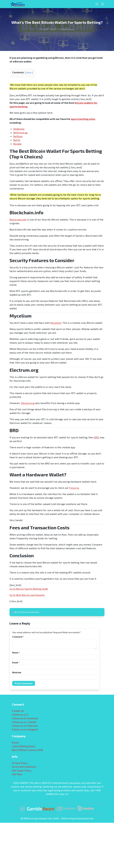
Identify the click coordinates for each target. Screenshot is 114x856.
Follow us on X (20, 714)
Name (16, 652)
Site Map (17, 774)
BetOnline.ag (20, 132)
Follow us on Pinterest (24, 725)
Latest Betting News (23, 746)
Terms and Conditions (24, 766)
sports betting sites (83, 118)
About (15, 742)
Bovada (17, 143)
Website (16, 672)
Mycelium (55, 322)
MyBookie (19, 128)
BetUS (16, 140)
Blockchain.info (18, 219)
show (28, 72)
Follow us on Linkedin (24, 721)
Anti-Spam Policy (21, 770)
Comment (18, 636)
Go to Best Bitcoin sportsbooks (27, 594)
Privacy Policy (20, 762)
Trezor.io (74, 487)
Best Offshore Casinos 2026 (27, 749)
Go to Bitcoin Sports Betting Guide (29, 588)
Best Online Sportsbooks (27, 612)
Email (16, 662)
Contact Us (18, 710)
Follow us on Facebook (25, 718)
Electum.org (28, 403)
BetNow (17, 136)
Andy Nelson (66, 29)
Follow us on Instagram (25, 729)
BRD (96, 437)
